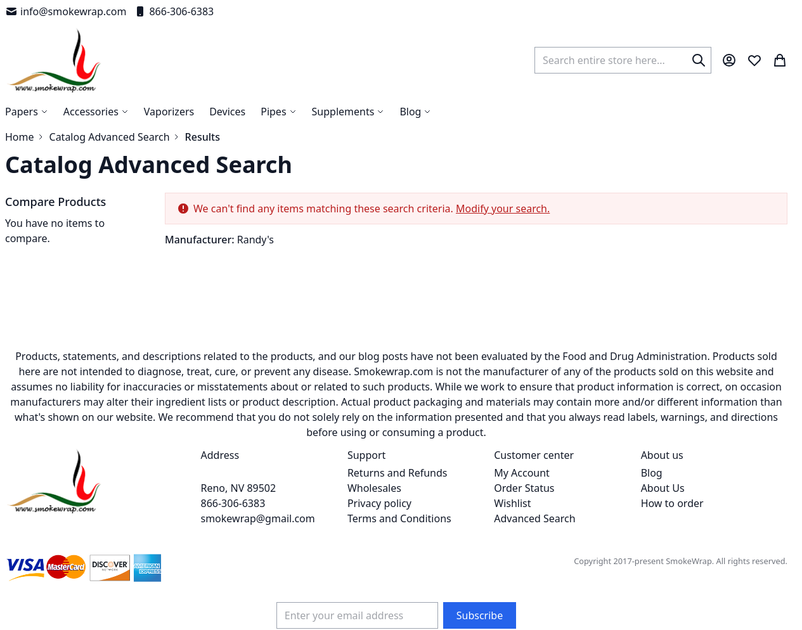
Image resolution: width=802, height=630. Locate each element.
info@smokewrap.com (65, 11)
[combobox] (622, 60)
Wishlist (512, 503)
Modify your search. (503, 208)
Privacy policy (379, 503)
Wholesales (374, 488)
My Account (522, 473)
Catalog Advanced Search (109, 137)
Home (19, 137)
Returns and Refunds (397, 473)
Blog (652, 473)
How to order (672, 503)
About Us (663, 488)
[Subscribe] (479, 615)
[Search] (698, 60)
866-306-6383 (174, 11)
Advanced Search (534, 518)
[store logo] (54, 60)
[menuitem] (415, 111)
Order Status (524, 488)
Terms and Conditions (399, 518)
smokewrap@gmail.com (258, 518)
